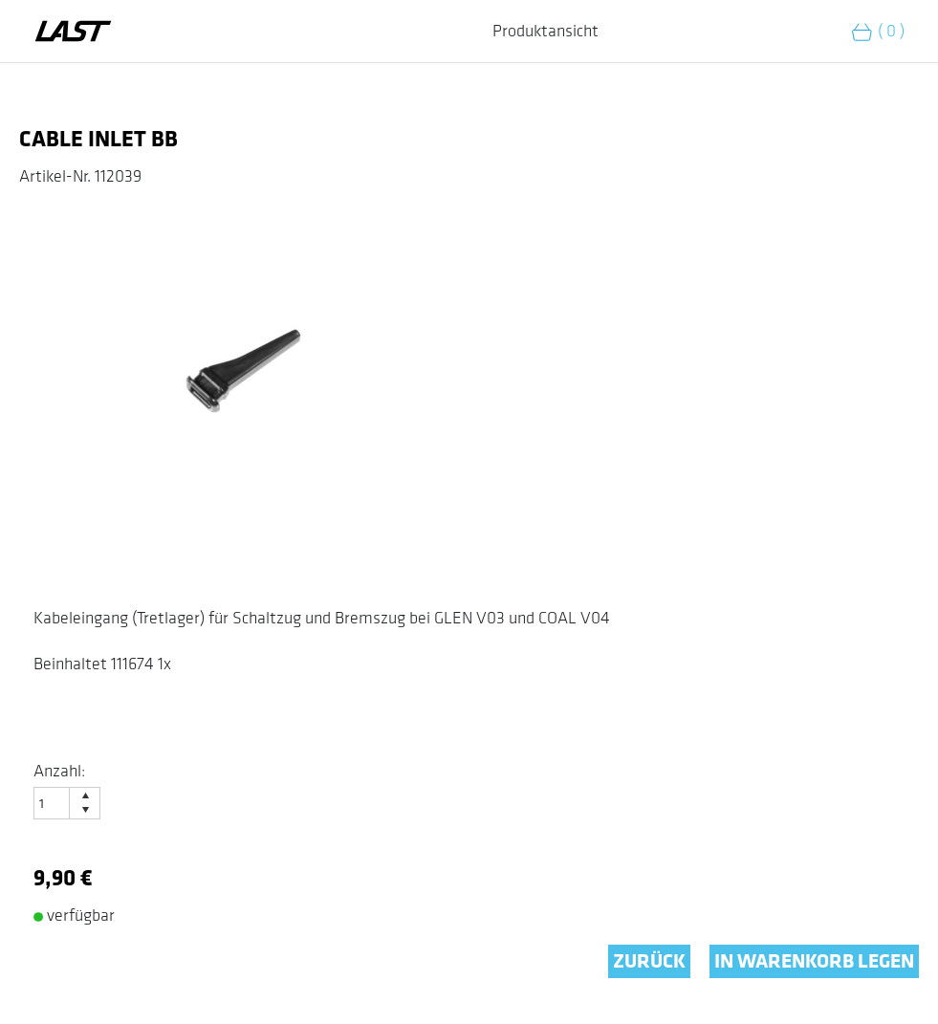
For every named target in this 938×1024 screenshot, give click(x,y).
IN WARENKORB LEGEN (814, 961)
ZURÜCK (649, 961)
